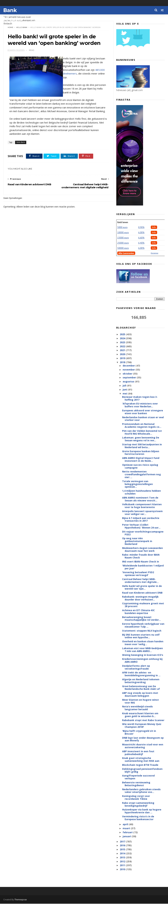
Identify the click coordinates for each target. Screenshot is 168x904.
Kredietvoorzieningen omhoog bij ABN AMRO (142, 661)
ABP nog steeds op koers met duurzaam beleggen (140, 694)
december (129, 365)
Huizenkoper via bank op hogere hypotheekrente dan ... (141, 811)
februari (128, 832)
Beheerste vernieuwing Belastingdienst (136, 784)
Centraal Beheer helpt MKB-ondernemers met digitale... (140, 581)
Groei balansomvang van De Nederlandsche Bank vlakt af (141, 688)
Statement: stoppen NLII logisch (141, 630)
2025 (123, 334)
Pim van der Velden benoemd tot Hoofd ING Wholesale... (142, 432)
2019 (123, 358)
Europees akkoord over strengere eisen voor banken (142, 412)
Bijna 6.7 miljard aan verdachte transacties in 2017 (140, 520)
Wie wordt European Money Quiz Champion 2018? (141, 726)
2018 (123, 362)
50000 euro (123, 248)
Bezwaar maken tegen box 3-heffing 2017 (140, 398)
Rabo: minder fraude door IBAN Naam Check (140, 556)
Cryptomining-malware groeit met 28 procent (143, 605)
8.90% (141, 227)
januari (127, 836)
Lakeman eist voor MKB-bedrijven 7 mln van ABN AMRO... (142, 650)
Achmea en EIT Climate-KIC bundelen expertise (138, 612)
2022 (123, 346)
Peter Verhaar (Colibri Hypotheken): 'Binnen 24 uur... (141, 526)
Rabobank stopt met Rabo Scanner (143, 720)
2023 (123, 342)
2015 (123, 849)
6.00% (141, 232)
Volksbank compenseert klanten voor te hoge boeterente (142, 506)
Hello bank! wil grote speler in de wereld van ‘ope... (142, 587)
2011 (123, 865)
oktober (128, 373)
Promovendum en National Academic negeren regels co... (141, 426)
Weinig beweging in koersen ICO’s (142, 655)
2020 (123, 354)
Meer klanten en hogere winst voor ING (140, 701)
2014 (123, 853)
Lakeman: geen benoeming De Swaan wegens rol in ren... (140, 439)
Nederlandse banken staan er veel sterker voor (143, 419)
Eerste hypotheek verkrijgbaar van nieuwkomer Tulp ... (143, 625)
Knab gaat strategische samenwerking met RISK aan (140, 760)
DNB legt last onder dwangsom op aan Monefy (143, 739)
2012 (123, 861)
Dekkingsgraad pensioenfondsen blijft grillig (142, 770)
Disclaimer (154, 253)
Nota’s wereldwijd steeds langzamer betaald (137, 708)
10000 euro (123, 232)
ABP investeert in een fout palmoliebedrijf (138, 753)
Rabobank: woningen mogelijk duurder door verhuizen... (140, 598)
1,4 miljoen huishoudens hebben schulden (141, 492)
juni (125, 389)
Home (10, 27)
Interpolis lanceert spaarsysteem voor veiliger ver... (142, 513)
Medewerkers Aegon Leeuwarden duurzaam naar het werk (142, 550)
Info (154, 227)
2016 (123, 845)
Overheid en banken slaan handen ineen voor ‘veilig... (142, 643)
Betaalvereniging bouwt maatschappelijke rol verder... (141, 619)
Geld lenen (122, 222)
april (126, 824)
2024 (123, 338)
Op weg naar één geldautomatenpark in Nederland (137, 541)
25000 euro (123, 242)
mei (125, 393)
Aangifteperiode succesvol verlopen (138, 777)
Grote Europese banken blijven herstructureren (140, 453)
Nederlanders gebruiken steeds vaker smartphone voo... (141, 791)
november (129, 369)
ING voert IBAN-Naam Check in (140, 561)
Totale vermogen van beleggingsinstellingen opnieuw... (137, 484)
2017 (123, 841)
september (130, 377)
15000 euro (123, 237)
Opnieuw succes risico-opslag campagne (140, 466)
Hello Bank (21, 27)
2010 (123, 869)
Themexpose (20, 899)
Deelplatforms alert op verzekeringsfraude (136, 667)
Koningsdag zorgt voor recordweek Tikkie (136, 798)
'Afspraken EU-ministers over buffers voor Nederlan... (140, 405)
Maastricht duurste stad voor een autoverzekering (142, 746)
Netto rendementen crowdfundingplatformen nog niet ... (141, 474)
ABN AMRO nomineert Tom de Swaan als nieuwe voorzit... (140, 499)
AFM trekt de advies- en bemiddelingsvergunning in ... (141, 674)
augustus (129, 381)
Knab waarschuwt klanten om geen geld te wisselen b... (140, 715)
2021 (123, 350)
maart (127, 828)
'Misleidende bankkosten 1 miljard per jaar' (143, 567)
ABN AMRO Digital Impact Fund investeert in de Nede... (140, 460)
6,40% (141, 242)
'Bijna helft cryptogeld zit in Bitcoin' (139, 732)
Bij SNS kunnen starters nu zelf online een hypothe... (141, 636)
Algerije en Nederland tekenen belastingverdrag (140, 681)
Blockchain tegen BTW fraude (140, 765)
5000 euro (122, 227)
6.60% (141, 237)
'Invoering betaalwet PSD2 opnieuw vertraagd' (138, 574)
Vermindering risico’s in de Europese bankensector (138, 818)
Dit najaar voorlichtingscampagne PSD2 (142, 533)
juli (125, 385)
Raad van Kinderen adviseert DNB (142, 592)
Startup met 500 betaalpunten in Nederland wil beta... (142, 446)
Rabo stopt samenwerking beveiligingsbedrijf (138, 804)
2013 (123, 857)
